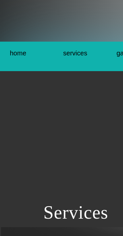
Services (75, 53)
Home (18, 53)
